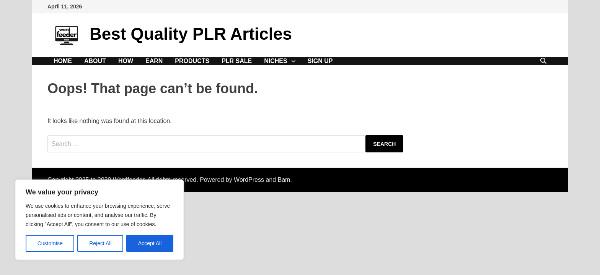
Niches (275, 61)
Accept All (149, 243)
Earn (154, 61)
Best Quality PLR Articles (191, 33)
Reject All (100, 243)
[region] (99, 220)
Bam (284, 179)
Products (192, 61)
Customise (50, 243)
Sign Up (320, 61)
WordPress (249, 179)
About (95, 61)
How (125, 61)
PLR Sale (237, 61)
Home (63, 61)
